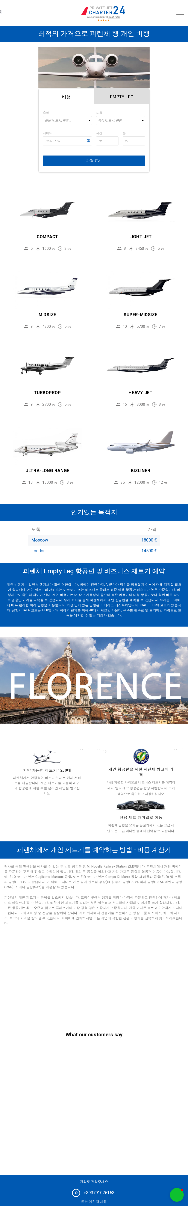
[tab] (66, 96)
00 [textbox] (126, 140)
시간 (99, 133)
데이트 (47, 133)
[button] (177, 1195)
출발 (46, 113)
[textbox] (67, 120)
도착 (99, 113)
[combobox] (67, 120)
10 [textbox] (100, 140)
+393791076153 (98, 1193)
